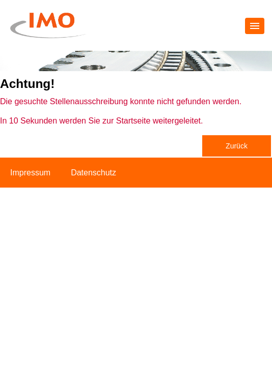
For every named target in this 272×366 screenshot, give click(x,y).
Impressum (30, 172)
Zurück (237, 146)
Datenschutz (93, 172)
